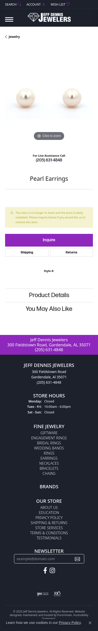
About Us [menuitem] (49, 507)
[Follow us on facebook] (45, 571)
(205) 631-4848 (49, 160)
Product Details (49, 295)
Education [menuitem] (49, 512)
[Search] (13, 4)
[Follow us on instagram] (52, 571)
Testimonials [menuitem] (48, 538)
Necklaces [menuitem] (49, 463)
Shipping (27, 252)
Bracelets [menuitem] (49, 468)
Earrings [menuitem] (49, 458)
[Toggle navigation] (9, 22)
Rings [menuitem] (49, 453)
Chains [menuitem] (49, 473)
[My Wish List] (60, 4)
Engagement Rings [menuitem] (49, 437)
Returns (71, 252)
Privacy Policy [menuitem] (48, 517)
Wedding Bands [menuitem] (49, 448)
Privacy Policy (70, 623)
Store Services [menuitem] (49, 527)
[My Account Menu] (36, 4)
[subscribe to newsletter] (77, 558)
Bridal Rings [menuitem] (49, 443)
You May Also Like (49, 309)
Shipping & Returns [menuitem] (49, 522)
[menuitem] (42, 594)
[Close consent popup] (90, 622)
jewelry (14, 37)
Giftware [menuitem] (49, 432)
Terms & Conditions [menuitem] (49, 532)
